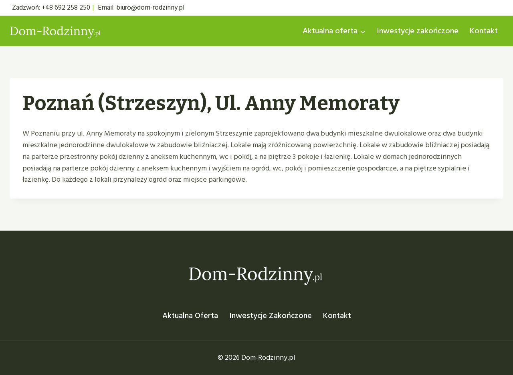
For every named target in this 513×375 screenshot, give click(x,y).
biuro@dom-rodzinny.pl (150, 7)
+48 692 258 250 (66, 7)
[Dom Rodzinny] (56, 31)
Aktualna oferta (190, 315)
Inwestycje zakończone (417, 30)
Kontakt (484, 30)
